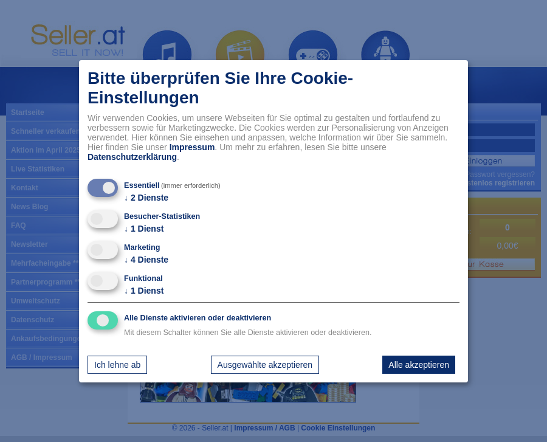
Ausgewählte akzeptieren (265, 365)
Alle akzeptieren (418, 365)
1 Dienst (143, 228)
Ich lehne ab (117, 365)
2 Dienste (146, 197)
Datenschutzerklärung (132, 157)
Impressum (192, 147)
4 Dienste (146, 259)
